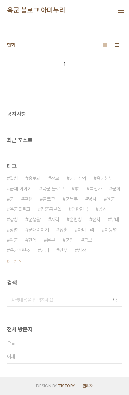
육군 (111, 199)
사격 (55, 219)
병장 (82, 250)
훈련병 (75, 219)
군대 (45, 250)
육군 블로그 (53, 188)
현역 (32, 240)
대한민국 (80, 209)
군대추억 (77, 178)
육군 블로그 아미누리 (36, 10)
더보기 (12, 261)
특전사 (95, 188)
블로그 (49, 199)
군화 (116, 188)
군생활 (34, 219)
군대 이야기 (21, 188)
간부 (63, 250)
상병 (14, 230)
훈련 (28, 199)
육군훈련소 (20, 250)
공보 (88, 240)
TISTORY (66, 386)
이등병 (111, 230)
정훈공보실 (51, 209)
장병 (14, 219)
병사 (92, 199)
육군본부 (104, 178)
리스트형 (117, 45)
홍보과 (34, 178)
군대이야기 (38, 230)
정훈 (63, 230)
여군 (14, 240)
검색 (115, 299)
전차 (96, 219)
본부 (51, 240)
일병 (14, 178)
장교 (55, 178)
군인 (69, 240)
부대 (115, 219)
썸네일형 (105, 45)
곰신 (102, 209)
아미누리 (86, 230)
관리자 (88, 386)
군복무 (71, 199)
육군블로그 (20, 209)
